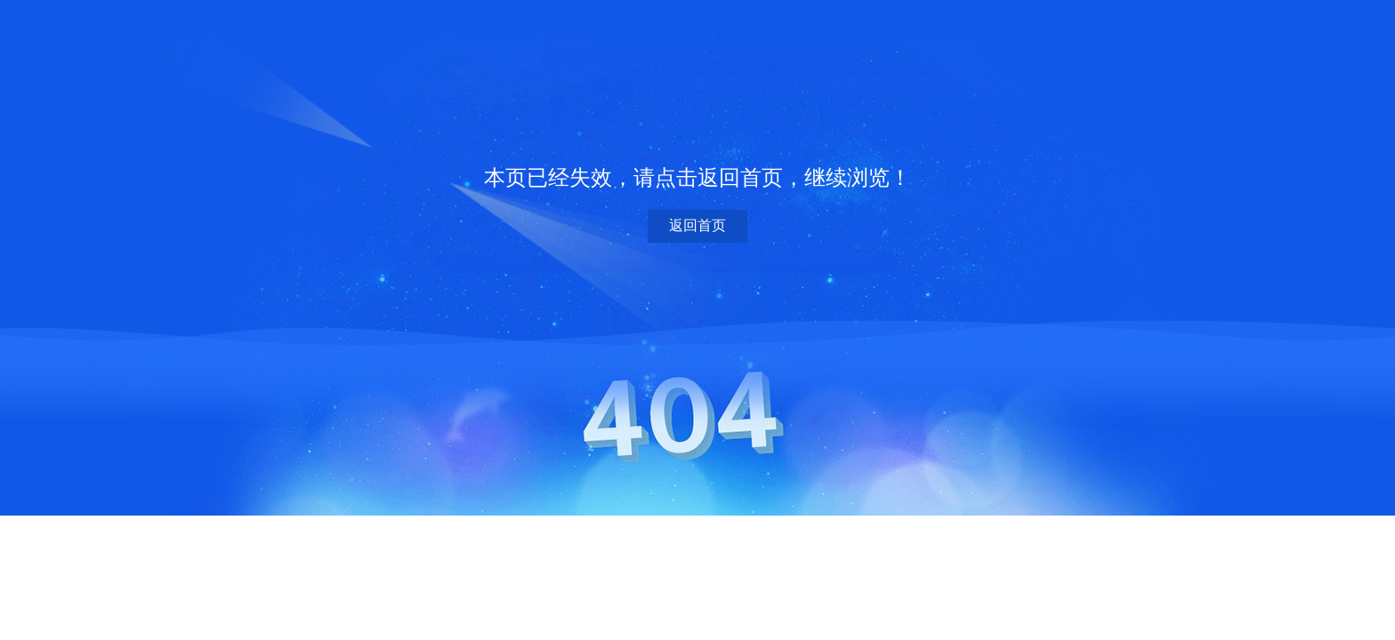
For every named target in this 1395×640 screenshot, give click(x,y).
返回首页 (697, 225)
